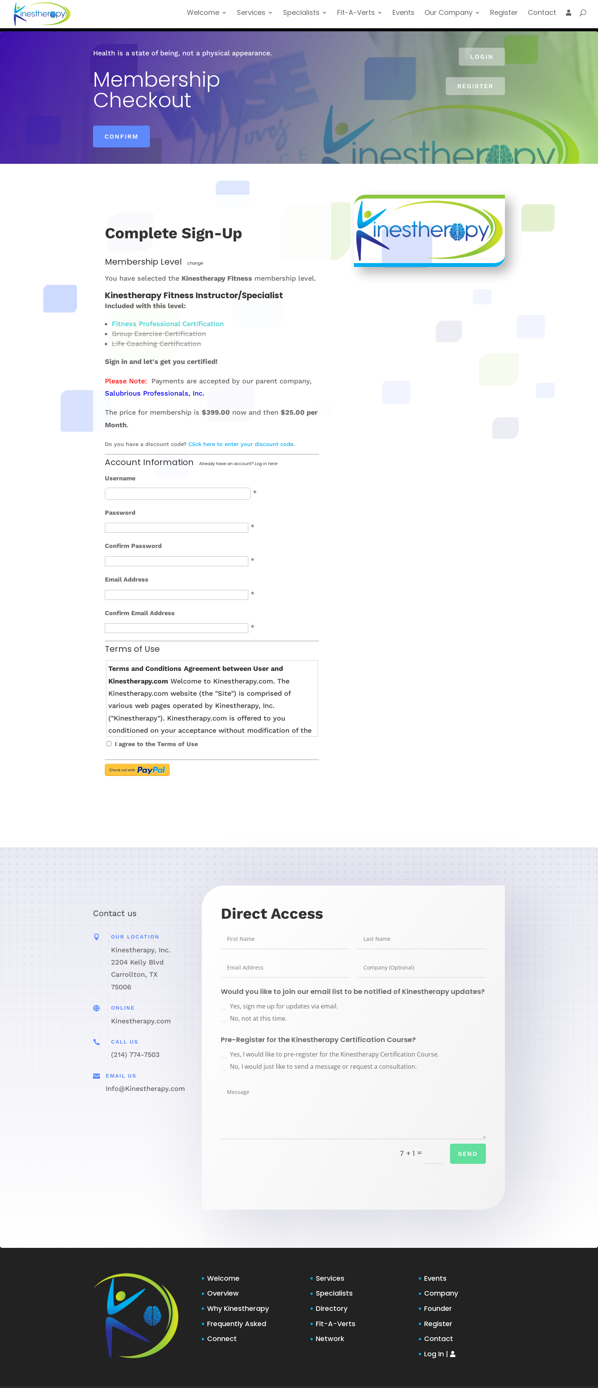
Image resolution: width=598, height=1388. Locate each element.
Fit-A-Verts (348, 16)
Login (482, 56)
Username (120, 478)
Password (120, 512)
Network (330, 1338)
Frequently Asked (236, 1323)
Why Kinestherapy (238, 1308)
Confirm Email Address (140, 613)
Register (501, 16)
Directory (331, 1308)
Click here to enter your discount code (240, 444)
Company (441, 1293)
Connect (222, 1338)
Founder (438, 1308)
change (195, 263)
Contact (541, 16)
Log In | (439, 1354)
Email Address (126, 579)
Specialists (291, 16)
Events (398, 16)
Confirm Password (133, 545)
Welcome (190, 16)
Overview (223, 1293)
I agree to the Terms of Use (156, 744)
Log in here (266, 464)
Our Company (445, 16)
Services (239, 16)
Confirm (121, 136)
